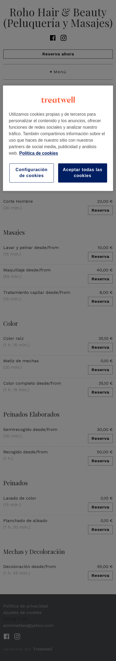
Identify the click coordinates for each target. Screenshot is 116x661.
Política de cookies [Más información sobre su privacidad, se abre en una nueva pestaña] (38, 153)
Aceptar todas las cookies (82, 172)
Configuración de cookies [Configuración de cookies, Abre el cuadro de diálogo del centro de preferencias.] (32, 172)
